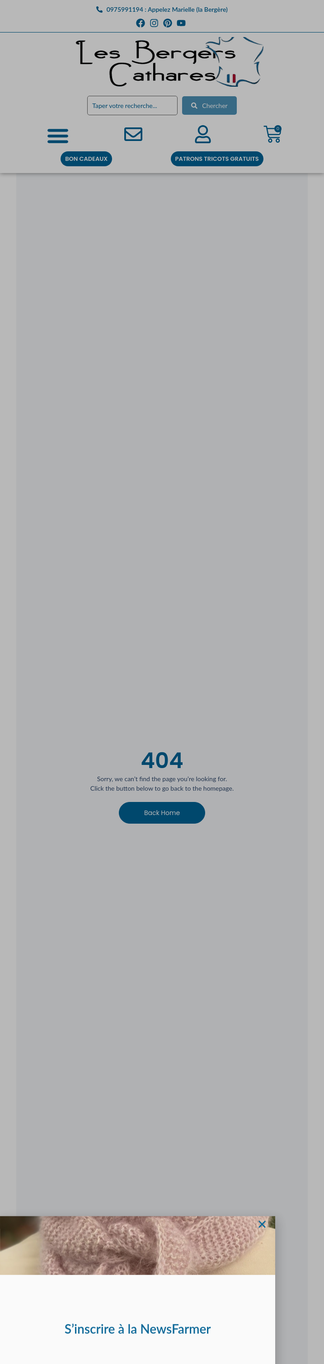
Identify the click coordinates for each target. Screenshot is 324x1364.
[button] (262, 1238)
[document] (162, 682)
